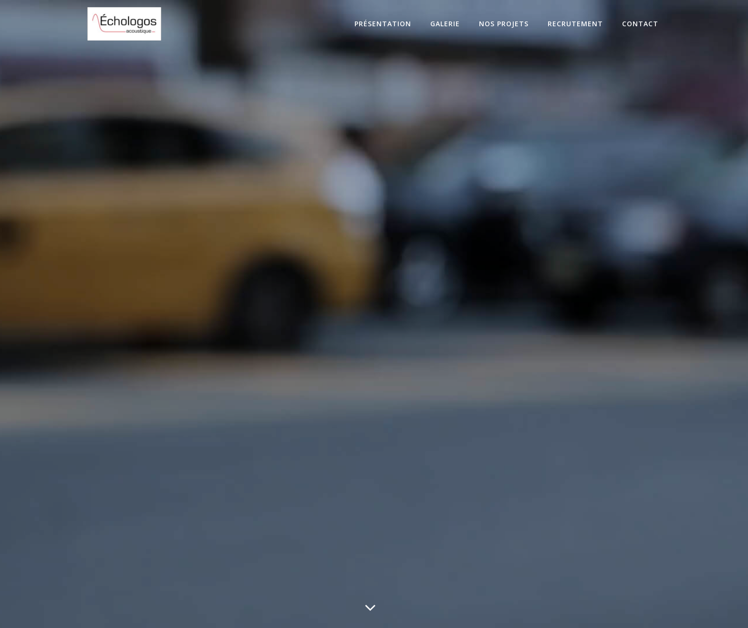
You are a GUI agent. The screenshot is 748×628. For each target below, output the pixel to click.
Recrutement (575, 23)
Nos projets (504, 23)
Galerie (445, 23)
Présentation (382, 23)
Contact (640, 23)
